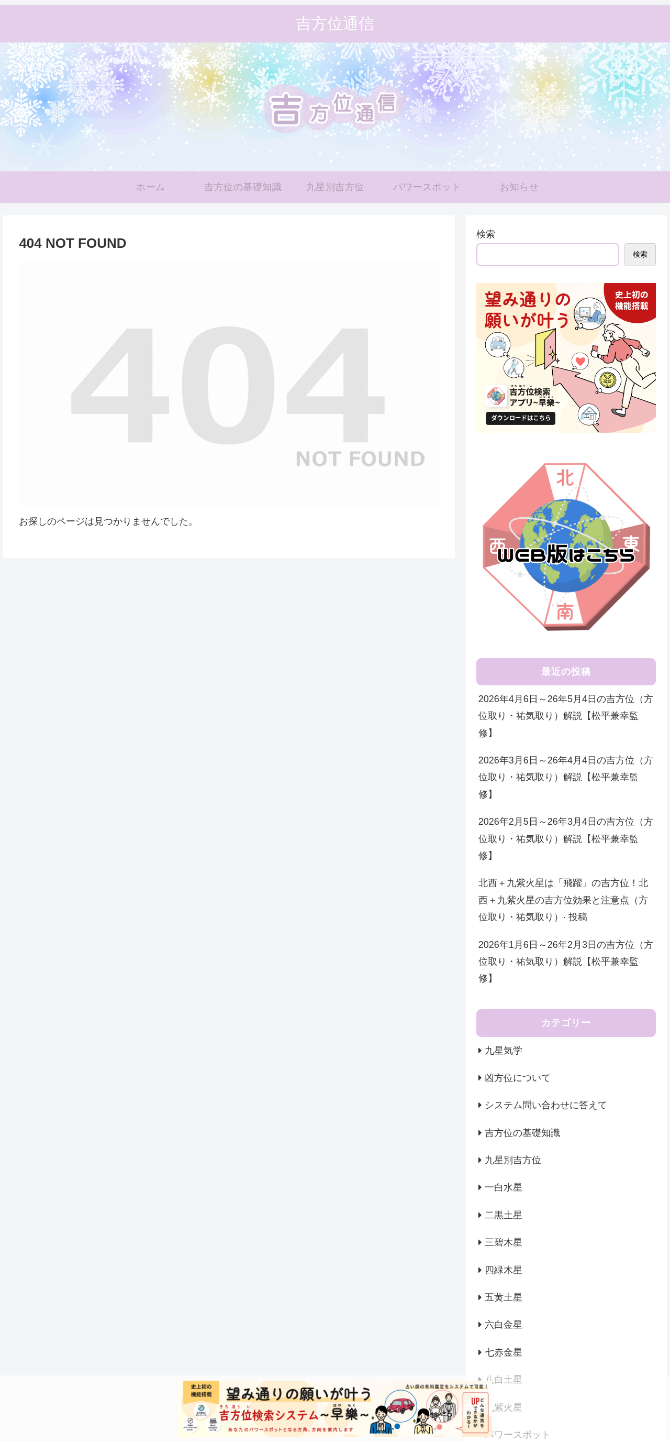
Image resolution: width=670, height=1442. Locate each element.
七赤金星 (503, 1352)
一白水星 (503, 1187)
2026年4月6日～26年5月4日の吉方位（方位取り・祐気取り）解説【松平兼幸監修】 (565, 716)
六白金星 (503, 1324)
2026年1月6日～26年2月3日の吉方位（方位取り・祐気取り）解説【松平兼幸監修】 (565, 962)
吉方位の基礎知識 (522, 1133)
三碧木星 (503, 1242)
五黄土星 (503, 1297)
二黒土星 (503, 1215)
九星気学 (503, 1050)
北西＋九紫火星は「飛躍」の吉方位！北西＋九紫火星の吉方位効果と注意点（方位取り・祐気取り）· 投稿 (563, 900)
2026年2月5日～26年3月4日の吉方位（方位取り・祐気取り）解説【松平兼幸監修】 (565, 838)
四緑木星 (503, 1270)
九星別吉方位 (513, 1160)
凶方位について (518, 1078)
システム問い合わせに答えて (546, 1105)
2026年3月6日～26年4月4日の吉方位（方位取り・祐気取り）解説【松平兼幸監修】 (565, 777)
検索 (485, 234)
